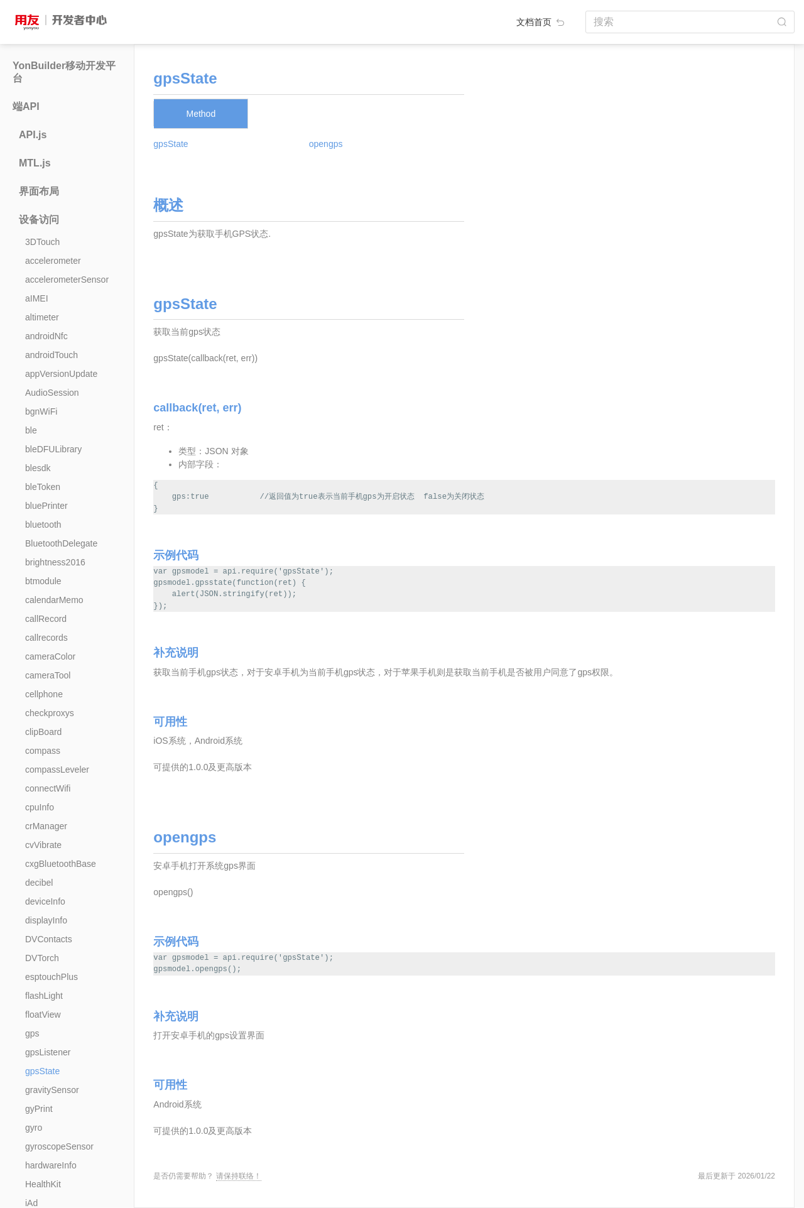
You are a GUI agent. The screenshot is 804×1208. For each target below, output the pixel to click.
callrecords (46, 638)
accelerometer (53, 261)
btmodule (43, 581)
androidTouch (51, 355)
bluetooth (43, 525)
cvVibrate (43, 845)
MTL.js (35, 163)
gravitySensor (52, 1090)
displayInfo (46, 920)
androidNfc (46, 336)
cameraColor (50, 656)
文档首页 (541, 22)
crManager (46, 826)
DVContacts (48, 939)
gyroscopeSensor (59, 1146)
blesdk (37, 468)
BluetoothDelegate (61, 543)
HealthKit (43, 1184)
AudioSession (52, 393)
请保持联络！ (238, 1176)
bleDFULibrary (53, 449)
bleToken (42, 487)
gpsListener (47, 1052)
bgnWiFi (41, 411)
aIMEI (36, 298)
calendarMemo (54, 600)
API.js (32, 134)
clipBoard (43, 732)
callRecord (46, 619)
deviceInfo (45, 901)
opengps (326, 144)
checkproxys (49, 713)
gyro (33, 1128)
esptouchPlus (51, 977)
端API (26, 106)
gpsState (42, 1071)
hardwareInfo (51, 1165)
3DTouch (42, 242)
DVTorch (42, 958)
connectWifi (47, 788)
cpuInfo (39, 807)
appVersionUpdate (61, 374)
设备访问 (39, 219)
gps (32, 1033)
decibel (39, 883)
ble (31, 430)
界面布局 (39, 191)
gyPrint (39, 1109)
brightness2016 (55, 562)
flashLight (44, 996)
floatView (43, 1014)
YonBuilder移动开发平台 (64, 72)
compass (42, 751)
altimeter (42, 317)
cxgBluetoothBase (60, 864)
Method (200, 114)
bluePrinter (46, 506)
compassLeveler (57, 770)
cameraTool (47, 675)
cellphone (44, 694)
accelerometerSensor (67, 280)
